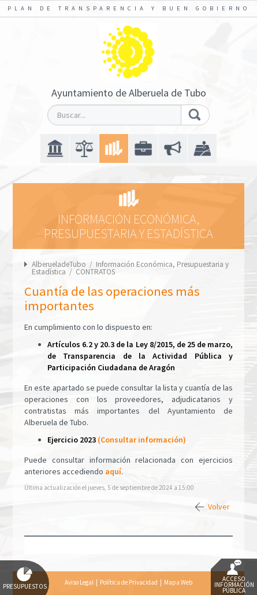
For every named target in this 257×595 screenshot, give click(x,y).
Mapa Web (178, 582)
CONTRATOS (95, 272)
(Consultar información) (142, 439)
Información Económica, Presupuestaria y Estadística (130, 268)
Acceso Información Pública (234, 577)
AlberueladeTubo (59, 264)
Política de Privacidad (129, 582)
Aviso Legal (79, 582)
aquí (113, 471)
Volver (219, 506)
